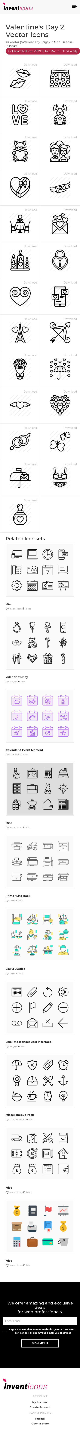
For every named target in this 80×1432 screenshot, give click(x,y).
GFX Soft (14, 754)
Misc (57, 42)
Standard (11, 46)
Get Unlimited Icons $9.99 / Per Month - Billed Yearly (42, 51)
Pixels (13, 900)
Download (30, 64)
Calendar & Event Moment (24, 750)
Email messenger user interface (28, 1042)
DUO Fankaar (17, 1119)
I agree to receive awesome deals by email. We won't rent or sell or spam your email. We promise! (42, 1331)
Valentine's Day (17, 677)
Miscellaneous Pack (20, 1115)
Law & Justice (15, 969)
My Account (40, 1402)
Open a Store (40, 1423)
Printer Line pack (18, 896)
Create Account (40, 1407)
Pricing (40, 1418)
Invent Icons (16, 608)
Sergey (45, 42)
